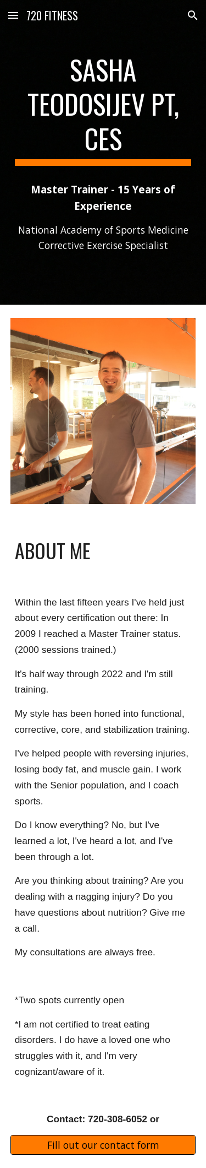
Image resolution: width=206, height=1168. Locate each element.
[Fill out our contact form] (103, 1145)
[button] (13, 15)
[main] (103, 109)
